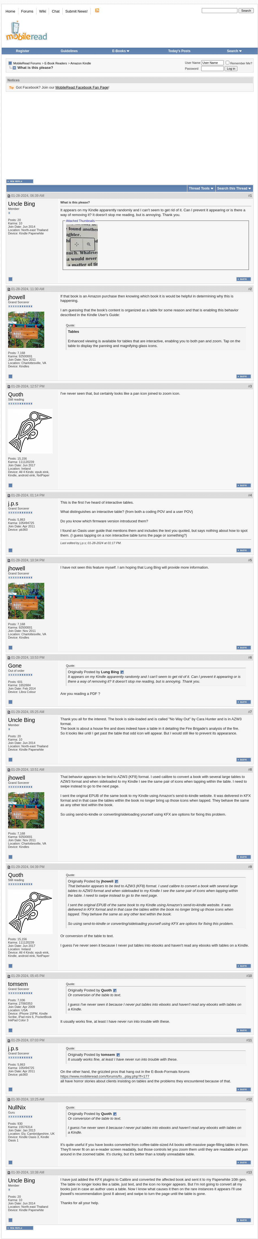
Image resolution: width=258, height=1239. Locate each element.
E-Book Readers (56, 63)
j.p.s (13, 503)
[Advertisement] (96, 135)
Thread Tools (199, 188)
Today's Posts (179, 51)
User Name (193, 62)
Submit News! (76, 11)
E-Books (121, 51)
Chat (55, 11)
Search (234, 51)
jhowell (16, 297)
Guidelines (69, 51)
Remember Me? (239, 63)
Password (191, 68)
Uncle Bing (21, 204)
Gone (15, 666)
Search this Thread (232, 188)
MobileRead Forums (27, 63)
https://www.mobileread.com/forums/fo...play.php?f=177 (104, 1076)
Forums (27, 11)
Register (22, 51)
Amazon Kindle (80, 63)
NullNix (17, 1107)
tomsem (18, 984)
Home (10, 11)
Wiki (42, 11)
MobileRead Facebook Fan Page (81, 87)
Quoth (15, 394)
